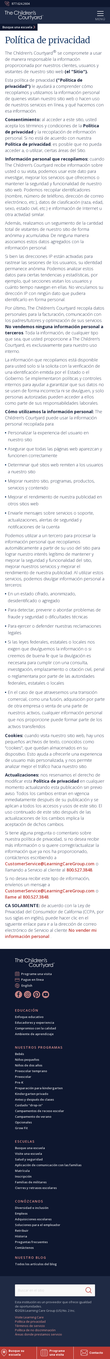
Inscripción (23, 1176)
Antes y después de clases (34, 1099)
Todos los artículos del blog (36, 1264)
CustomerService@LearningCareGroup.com (50, 864)
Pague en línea (32, 979)
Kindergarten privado (31, 1094)
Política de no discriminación (35, 1330)
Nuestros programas (39, 1047)
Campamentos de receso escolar (39, 1111)
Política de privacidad (30, 1321)
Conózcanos (29, 1201)
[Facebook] (18, 994)
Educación (26, 1010)
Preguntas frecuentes (31, 1242)
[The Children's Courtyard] (24, 16)
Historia (21, 1236)
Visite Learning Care (29, 1317)
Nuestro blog (30, 1257)
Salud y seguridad (29, 1159)
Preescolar (23, 1077)
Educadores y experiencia (34, 1022)
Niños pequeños (27, 1059)
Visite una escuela (28, 1153)
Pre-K (19, 1082)
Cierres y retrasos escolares (36, 1188)
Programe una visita (36, 974)
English (26, 985)
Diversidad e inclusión (31, 1208)
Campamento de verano (33, 1116)
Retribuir (22, 1230)
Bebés (19, 1054)
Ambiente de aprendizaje (34, 1034)
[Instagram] (27, 994)
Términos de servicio (30, 1326)
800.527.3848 (79, 870)
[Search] (89, 1290)
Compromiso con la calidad (35, 1028)
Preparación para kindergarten (39, 1088)
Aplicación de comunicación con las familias (48, 1165)
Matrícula (22, 1171)
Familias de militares (31, 1182)
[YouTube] (45, 994)
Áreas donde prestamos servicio (38, 1334)
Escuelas (25, 1141)
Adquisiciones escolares (33, 1219)
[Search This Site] (55, 1290)
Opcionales (23, 1122)
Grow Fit (21, 1128)
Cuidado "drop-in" (29, 1105)
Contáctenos (24, 1248)
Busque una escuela (17, 27)
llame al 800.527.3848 (26, 897)
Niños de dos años (28, 1065)
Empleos (21, 1213)
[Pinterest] (36, 994)
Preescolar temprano (31, 1071)
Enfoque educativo (29, 1017)
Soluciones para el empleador (37, 1225)
